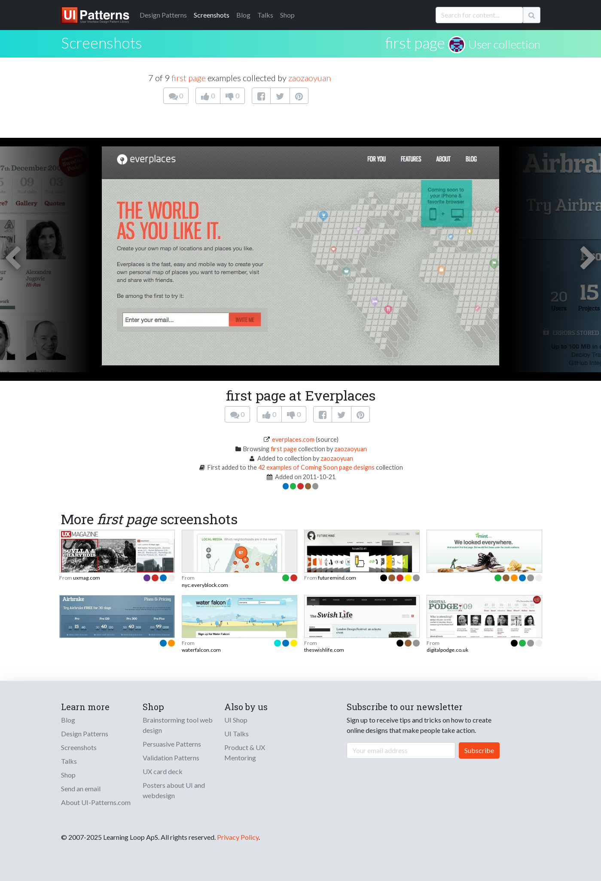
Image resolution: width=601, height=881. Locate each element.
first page (415, 42)
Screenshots (211, 15)
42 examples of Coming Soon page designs (317, 467)
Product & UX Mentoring (244, 752)
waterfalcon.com (201, 650)
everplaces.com (293, 439)
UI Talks (236, 733)
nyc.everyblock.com (205, 585)
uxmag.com (86, 577)
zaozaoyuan (309, 78)
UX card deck (163, 771)
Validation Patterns (171, 757)
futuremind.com (337, 577)
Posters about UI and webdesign (174, 790)
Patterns (163, 15)
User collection (504, 44)
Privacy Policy (238, 837)
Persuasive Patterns (172, 744)
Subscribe (479, 750)
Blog (243, 15)
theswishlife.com (324, 650)
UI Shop (235, 720)
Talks (265, 15)
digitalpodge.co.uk (447, 650)
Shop (287, 15)
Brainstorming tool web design (178, 725)
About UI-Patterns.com (96, 802)
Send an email (81, 788)
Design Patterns (84, 733)
